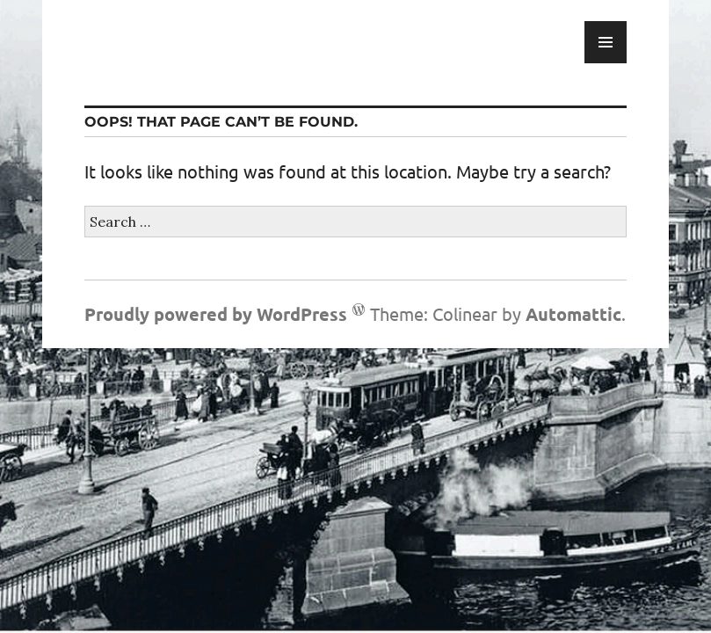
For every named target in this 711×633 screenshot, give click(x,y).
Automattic (573, 313)
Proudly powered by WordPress (215, 313)
